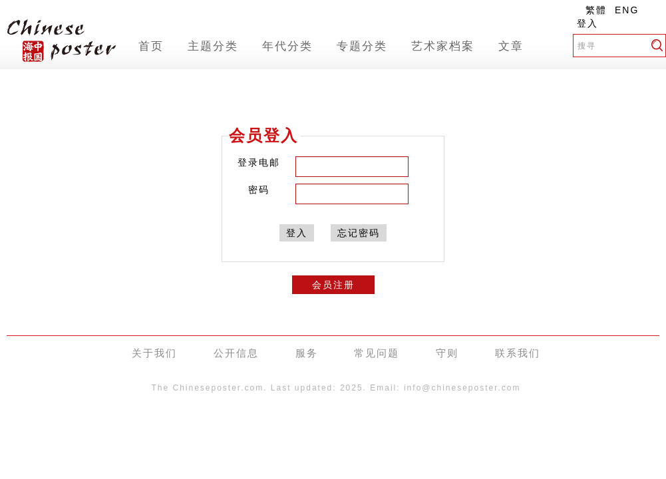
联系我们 (517, 353)
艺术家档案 (442, 46)
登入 (587, 23)
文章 (511, 46)
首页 (151, 46)
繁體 (596, 10)
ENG (627, 10)
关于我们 (154, 353)
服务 (306, 353)
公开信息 (236, 353)
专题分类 (362, 46)
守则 (447, 353)
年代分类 (287, 46)
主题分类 (213, 46)
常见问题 (376, 353)
